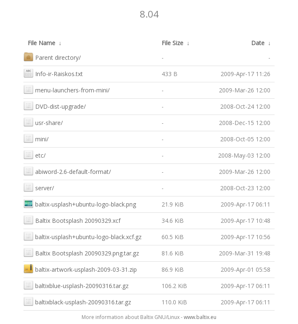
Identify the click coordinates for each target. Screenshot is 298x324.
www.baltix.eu (200, 317)
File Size (172, 43)
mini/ (36, 138)
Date (258, 43)
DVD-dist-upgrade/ (54, 105)
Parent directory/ (52, 56)
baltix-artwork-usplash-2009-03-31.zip (80, 268)
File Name (41, 43)
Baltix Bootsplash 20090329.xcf (72, 220)
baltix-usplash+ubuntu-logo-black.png (79, 203)
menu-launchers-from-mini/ (66, 89)
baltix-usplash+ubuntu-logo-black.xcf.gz (82, 236)
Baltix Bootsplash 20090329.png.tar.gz (81, 252)
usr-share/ (43, 122)
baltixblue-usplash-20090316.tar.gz (75, 285)
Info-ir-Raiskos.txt (53, 73)
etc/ (34, 154)
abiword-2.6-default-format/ (67, 171)
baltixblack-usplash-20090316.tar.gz (77, 301)
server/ (38, 187)
